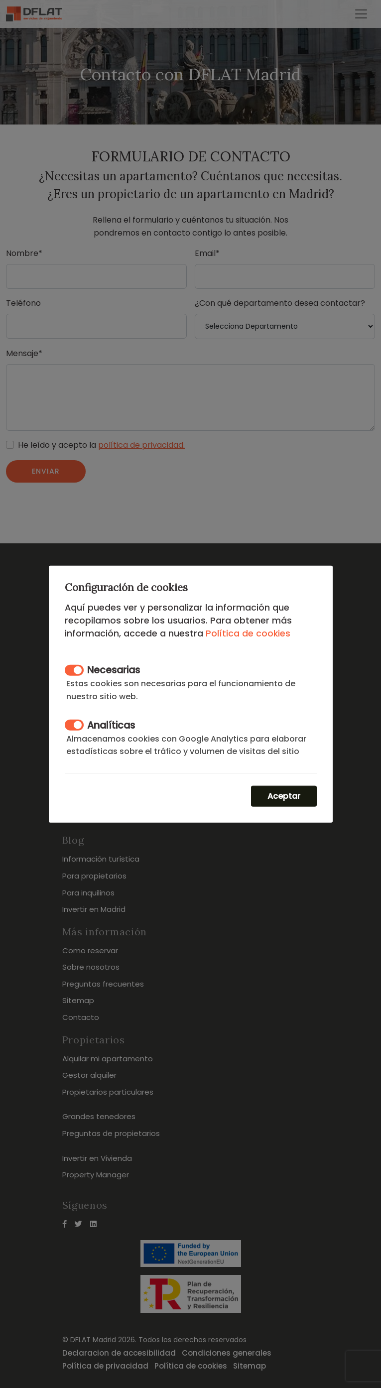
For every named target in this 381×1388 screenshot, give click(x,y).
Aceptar (283, 796)
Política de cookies (248, 633)
